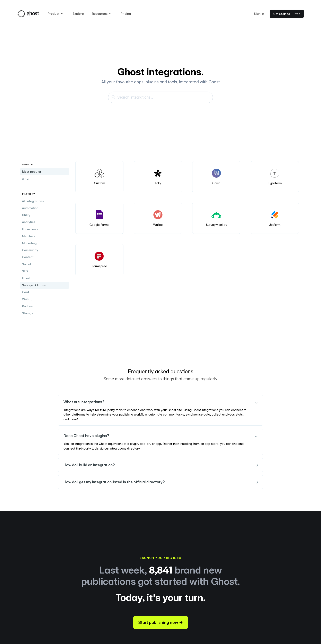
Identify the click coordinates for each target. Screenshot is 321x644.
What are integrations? (160, 402)
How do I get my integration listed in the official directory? (160, 482)
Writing (27, 299)
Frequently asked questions (160, 371)
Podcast (28, 306)
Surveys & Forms (34, 285)
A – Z (25, 179)
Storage (27, 313)
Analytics (28, 222)
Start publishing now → (160, 622)
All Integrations (33, 201)
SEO (25, 271)
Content (28, 257)
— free (286, 14)
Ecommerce (30, 229)
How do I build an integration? (160, 465)
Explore (78, 14)
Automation (30, 208)
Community (30, 250)
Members (28, 236)
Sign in (259, 14)
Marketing (29, 243)
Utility (26, 215)
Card (25, 292)
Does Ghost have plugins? (160, 436)
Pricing (126, 14)
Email (26, 278)
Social (26, 264)
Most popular (31, 171)
